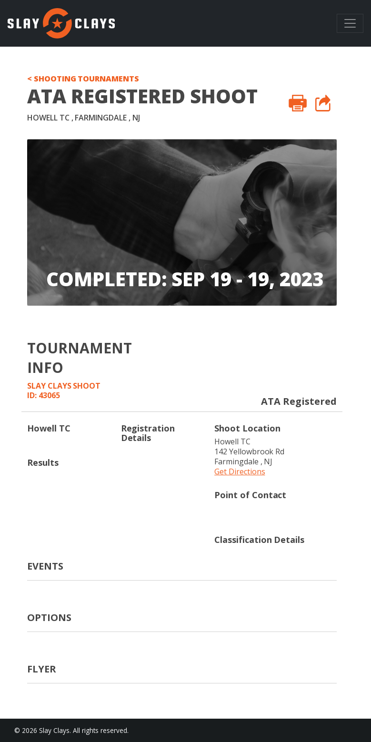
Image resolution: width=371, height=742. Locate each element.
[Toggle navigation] (350, 23)
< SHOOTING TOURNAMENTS (83, 78)
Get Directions (239, 472)
